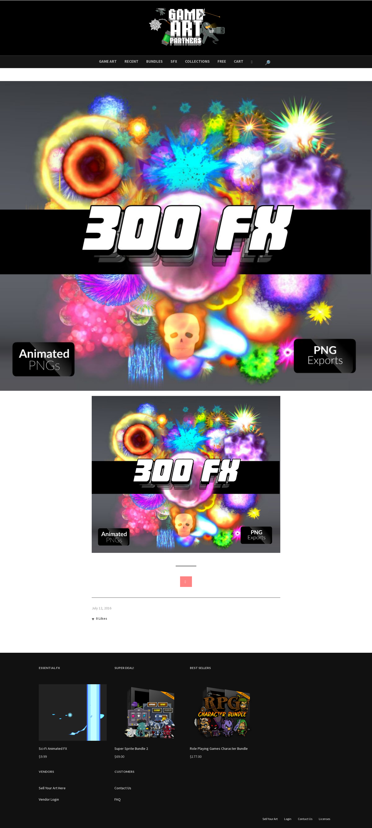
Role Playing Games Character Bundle (219, 748)
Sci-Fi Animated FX (53, 748)
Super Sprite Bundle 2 (131, 748)
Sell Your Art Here (52, 788)
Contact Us (122, 788)
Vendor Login (49, 799)
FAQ (117, 799)
